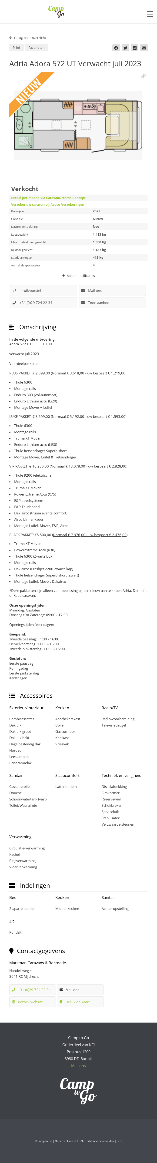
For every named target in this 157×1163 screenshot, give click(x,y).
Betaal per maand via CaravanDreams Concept (48, 198)
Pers (119, 1141)
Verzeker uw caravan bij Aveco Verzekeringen (47, 204)
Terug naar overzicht (27, 37)
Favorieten (36, 47)
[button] (150, 14)
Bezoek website (27, 1001)
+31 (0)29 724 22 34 (36, 302)
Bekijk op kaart (75, 1001)
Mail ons (91, 290)
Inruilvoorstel (27, 290)
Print (16, 47)
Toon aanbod (95, 302)
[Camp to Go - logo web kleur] (56, 12)
